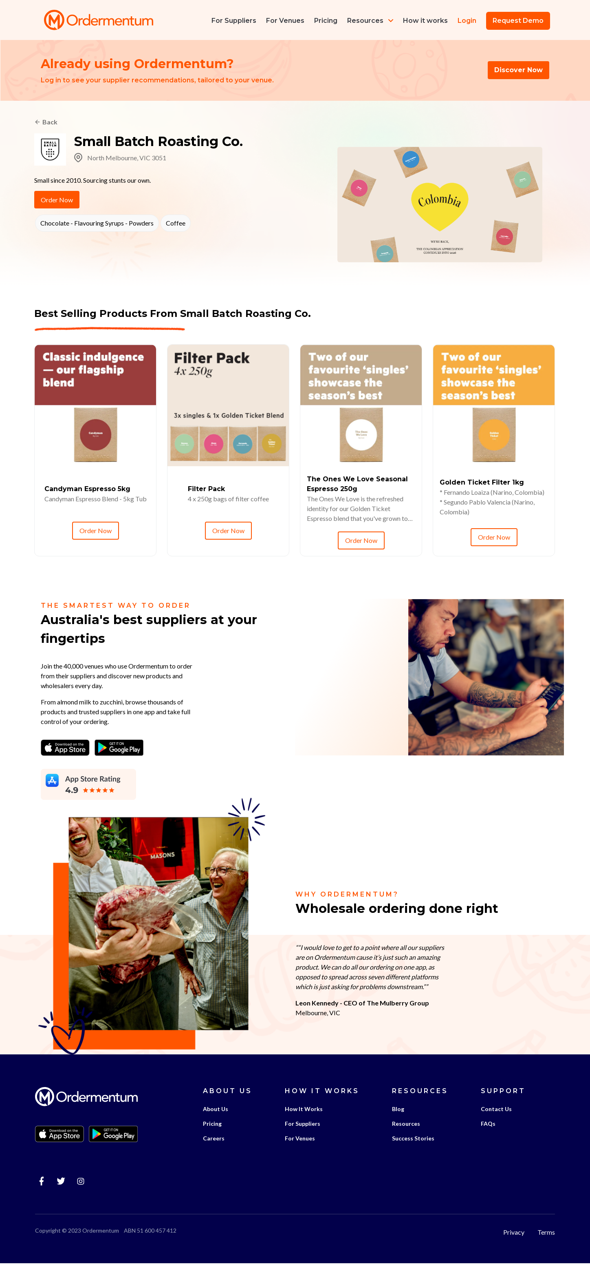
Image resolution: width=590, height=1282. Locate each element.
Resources (369, 20)
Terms (547, 1250)
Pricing (211, 1142)
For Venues (299, 1157)
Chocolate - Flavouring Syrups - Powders (96, 224)
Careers (213, 1157)
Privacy (514, 1250)
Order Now (57, 201)
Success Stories (412, 1157)
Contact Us (495, 1127)
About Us (214, 1127)
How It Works (303, 1127)
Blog (397, 1127)
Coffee (175, 224)
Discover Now (518, 71)
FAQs (487, 1142)
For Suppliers (301, 1142)
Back (49, 123)
